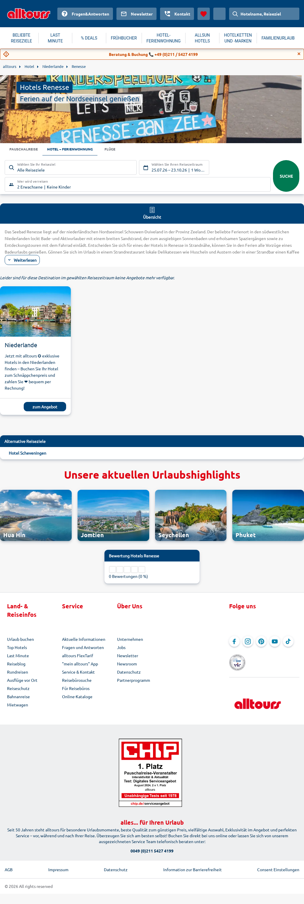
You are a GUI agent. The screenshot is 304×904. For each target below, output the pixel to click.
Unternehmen (130, 639)
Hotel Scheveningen (27, 453)
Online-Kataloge (77, 697)
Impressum (58, 861)
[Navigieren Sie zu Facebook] (234, 642)
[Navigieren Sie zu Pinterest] (261, 642)
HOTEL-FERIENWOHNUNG (164, 38)
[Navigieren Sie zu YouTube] (274, 642)
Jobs (121, 647)
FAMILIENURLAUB (278, 38)
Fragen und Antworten (83, 647)
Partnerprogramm (133, 680)
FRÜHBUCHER (124, 38)
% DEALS (89, 38)
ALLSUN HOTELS (202, 38)
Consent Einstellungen (278, 861)
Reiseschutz (18, 688)
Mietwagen (17, 705)
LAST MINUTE (55, 38)
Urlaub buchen (20, 639)
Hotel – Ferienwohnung (77, 149)
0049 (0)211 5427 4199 (152, 843)
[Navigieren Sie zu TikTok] (288, 642)
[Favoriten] (203, 14)
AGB (9, 861)
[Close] (299, 54)
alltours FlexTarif (77, 656)
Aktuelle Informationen (83, 639)
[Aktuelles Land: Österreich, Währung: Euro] (219, 14)
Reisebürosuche (77, 680)
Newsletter (127, 656)
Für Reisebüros (76, 688)
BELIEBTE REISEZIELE (21, 38)
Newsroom (127, 664)
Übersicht (152, 213)
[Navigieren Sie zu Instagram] (248, 642)
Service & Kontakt (78, 672)
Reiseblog (16, 664)
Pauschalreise (25, 149)
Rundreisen (17, 672)
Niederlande (21, 345)
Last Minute (18, 656)
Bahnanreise (18, 697)
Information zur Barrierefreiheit (192, 861)
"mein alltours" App (80, 664)
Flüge (122, 149)
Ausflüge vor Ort (22, 680)
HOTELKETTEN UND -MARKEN (238, 38)
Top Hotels (17, 647)
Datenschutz (129, 672)
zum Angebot (44, 407)
